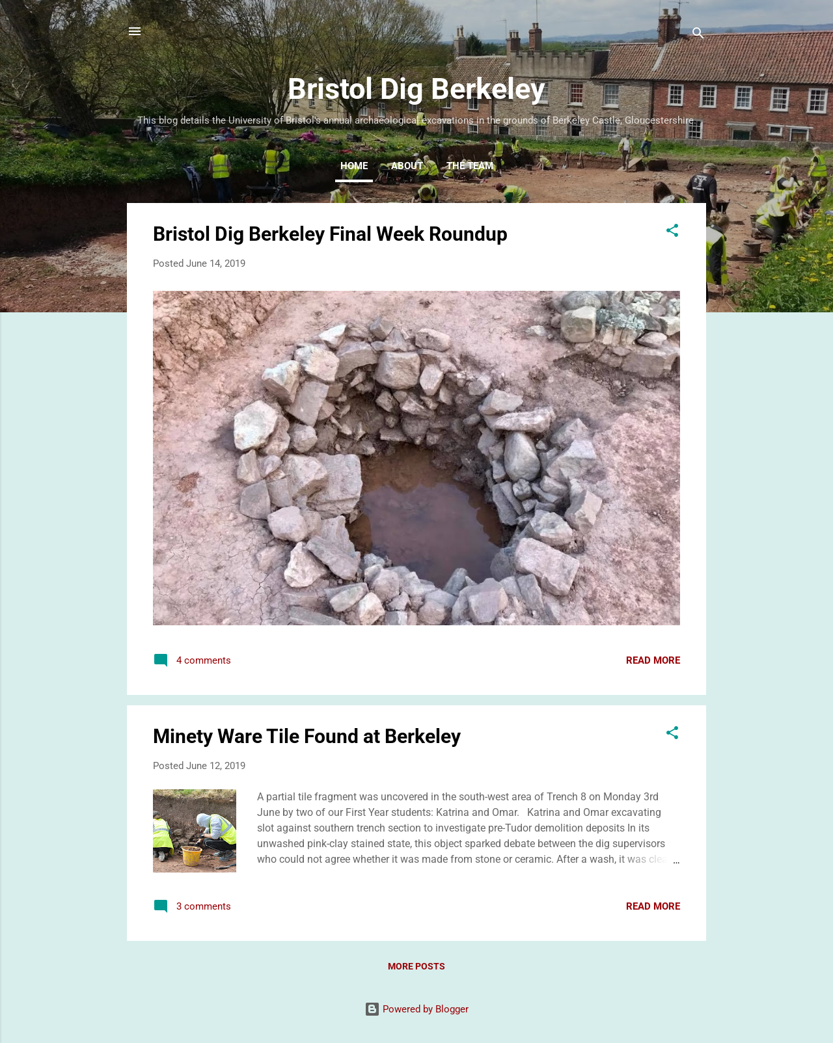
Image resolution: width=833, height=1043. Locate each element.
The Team (469, 166)
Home (354, 166)
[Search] (698, 35)
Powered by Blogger (416, 1009)
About (407, 166)
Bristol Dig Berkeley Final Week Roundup (330, 234)
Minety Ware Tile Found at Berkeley (307, 736)
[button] (672, 233)
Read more (653, 660)
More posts (416, 966)
